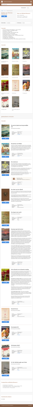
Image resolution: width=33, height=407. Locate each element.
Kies (28, 7)
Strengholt (18, 134)
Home (2, 10)
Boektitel (8, 22)
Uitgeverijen (30, 405)
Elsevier (18, 184)
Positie (24, 22)
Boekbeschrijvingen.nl (8, 1)
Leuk (5, 225)
